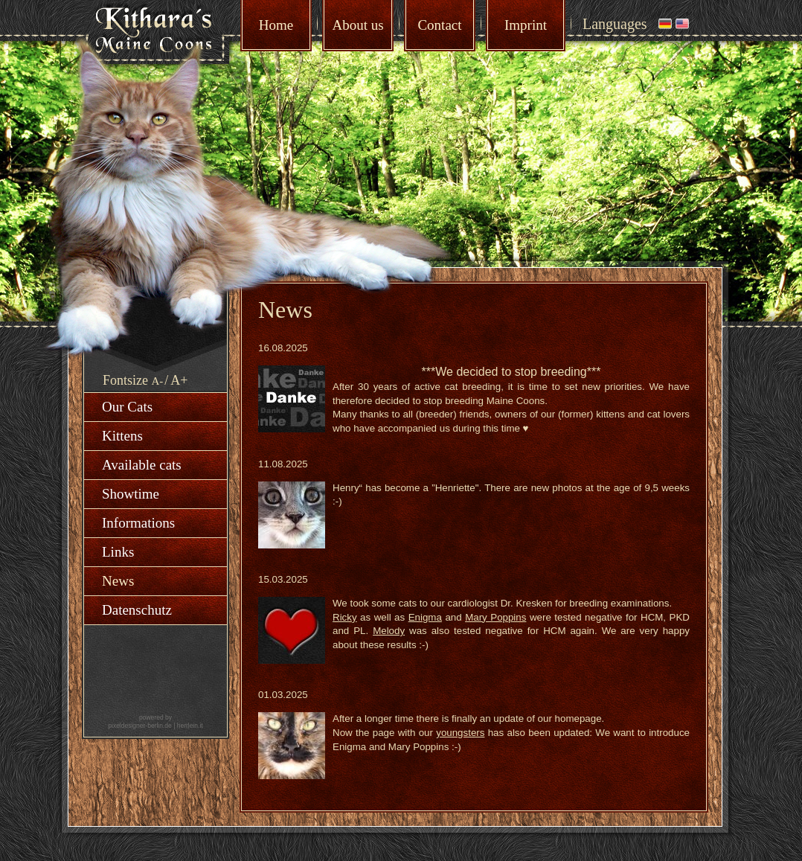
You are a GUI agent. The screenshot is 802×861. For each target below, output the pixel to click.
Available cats (142, 465)
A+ (178, 380)
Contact (439, 25)
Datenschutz (137, 610)
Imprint (525, 25)
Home (276, 25)
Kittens (122, 436)
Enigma (425, 617)
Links (118, 552)
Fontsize (125, 380)
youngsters (460, 732)
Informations (138, 523)
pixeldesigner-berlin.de (140, 725)
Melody (389, 630)
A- (158, 381)
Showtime (130, 494)
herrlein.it (190, 725)
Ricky (345, 617)
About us (357, 25)
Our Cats (127, 407)
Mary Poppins (495, 617)
